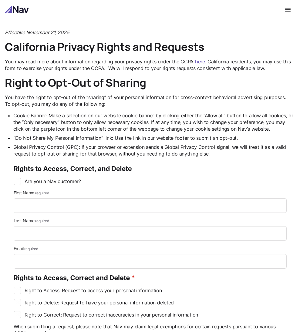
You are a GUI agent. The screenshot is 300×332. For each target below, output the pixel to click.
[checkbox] (17, 181)
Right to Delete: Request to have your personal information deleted (94, 303)
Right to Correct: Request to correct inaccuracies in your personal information (106, 315)
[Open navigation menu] (288, 9)
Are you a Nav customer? (47, 181)
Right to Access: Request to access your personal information (88, 290)
